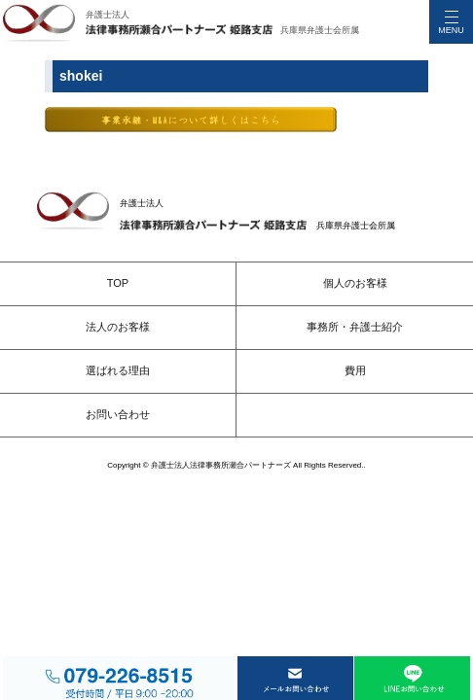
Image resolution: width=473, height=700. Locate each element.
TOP (117, 283)
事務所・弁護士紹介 (355, 326)
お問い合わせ (118, 414)
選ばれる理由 (118, 370)
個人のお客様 (355, 283)
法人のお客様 (118, 326)
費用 (355, 370)
